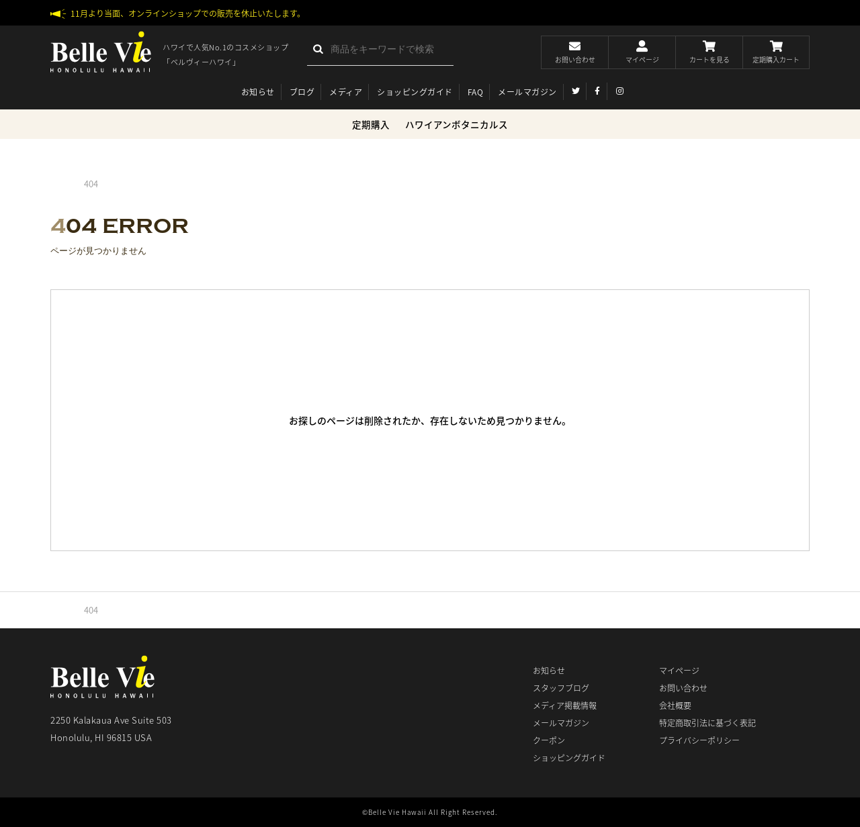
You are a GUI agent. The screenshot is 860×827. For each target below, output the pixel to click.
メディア (345, 92)
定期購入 (371, 124)
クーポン (549, 740)
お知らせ (258, 92)
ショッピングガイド (415, 92)
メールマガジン (527, 92)
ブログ (302, 92)
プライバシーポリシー (699, 740)
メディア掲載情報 (565, 705)
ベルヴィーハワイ (100, 52)
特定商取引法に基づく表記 (707, 723)
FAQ (476, 92)
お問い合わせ (683, 688)
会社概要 (675, 705)
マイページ (679, 671)
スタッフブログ (561, 688)
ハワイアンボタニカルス (456, 124)
